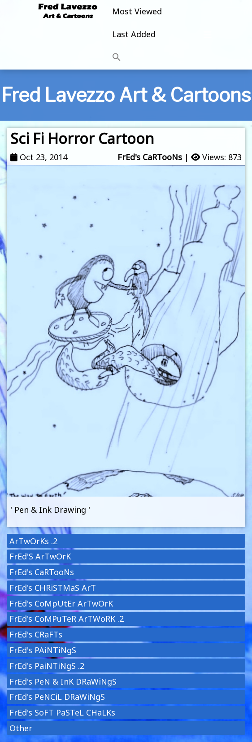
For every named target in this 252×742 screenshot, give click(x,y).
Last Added (134, 34)
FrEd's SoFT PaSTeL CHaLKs (62, 712)
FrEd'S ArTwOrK (40, 556)
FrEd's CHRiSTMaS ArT (52, 587)
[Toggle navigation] (207, 35)
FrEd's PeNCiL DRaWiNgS (57, 696)
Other (20, 728)
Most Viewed (137, 11)
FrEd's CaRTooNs (149, 157)
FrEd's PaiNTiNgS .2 (46, 665)
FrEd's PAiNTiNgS (42, 650)
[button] (137, 57)
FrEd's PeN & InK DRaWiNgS (63, 681)
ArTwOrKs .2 (33, 541)
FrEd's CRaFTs (35, 634)
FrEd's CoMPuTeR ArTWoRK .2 (66, 618)
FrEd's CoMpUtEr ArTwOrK (61, 603)
